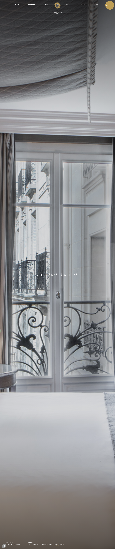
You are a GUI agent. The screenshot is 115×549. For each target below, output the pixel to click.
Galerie (46, 4)
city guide (83, 4)
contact (98, 4)
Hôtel (17, 4)
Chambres (31, 4)
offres (69, 4)
